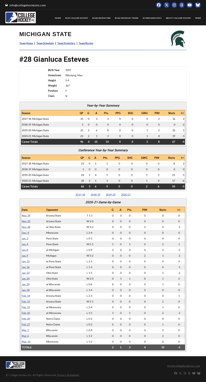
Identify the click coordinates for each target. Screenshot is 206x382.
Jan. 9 (25, 255)
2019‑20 (110, 194)
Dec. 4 (25, 232)
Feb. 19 (26, 307)
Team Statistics (66, 43)
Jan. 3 (25, 238)
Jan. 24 (25, 278)
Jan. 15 (25, 261)
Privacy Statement (68, 375)
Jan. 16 (25, 267)
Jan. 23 (25, 272)
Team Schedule (45, 43)
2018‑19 (95, 194)
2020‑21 (125, 194)
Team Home (26, 43)
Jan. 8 (25, 249)
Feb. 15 (26, 301)
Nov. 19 (26, 215)
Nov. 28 (26, 227)
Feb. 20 (26, 313)
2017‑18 (80, 194)
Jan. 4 (25, 244)
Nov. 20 (26, 221)
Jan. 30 (25, 290)
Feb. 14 (26, 295)
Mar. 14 (26, 341)
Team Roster (86, 43)
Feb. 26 (26, 318)
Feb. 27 (26, 324)
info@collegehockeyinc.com (27, 5)
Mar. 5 (25, 330)
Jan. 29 (25, 284)
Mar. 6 (25, 335)
